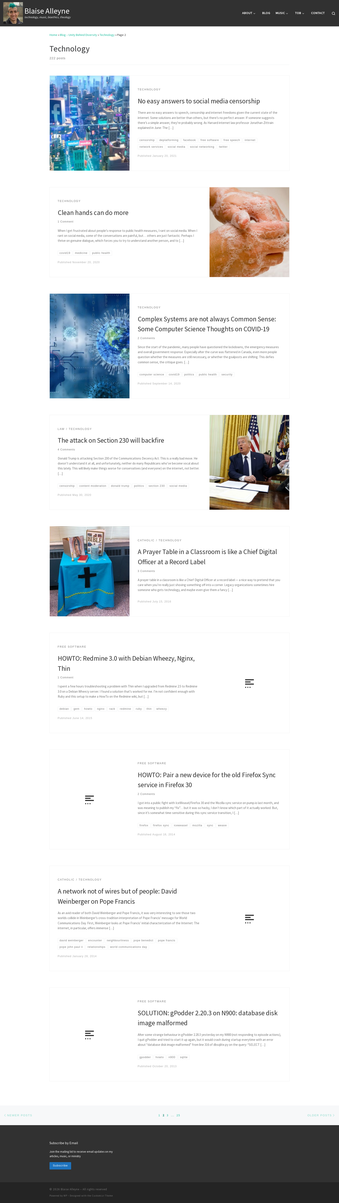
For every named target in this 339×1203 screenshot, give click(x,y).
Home (53, 35)
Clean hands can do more (93, 212)
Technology (107, 35)
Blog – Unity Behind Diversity (78, 35)
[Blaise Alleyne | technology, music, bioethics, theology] (13, 12)
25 (178, 1115)
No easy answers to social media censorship (199, 101)
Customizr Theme (102, 1195)
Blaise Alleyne (70, 1189)
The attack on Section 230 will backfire (111, 440)
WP (65, 1195)
